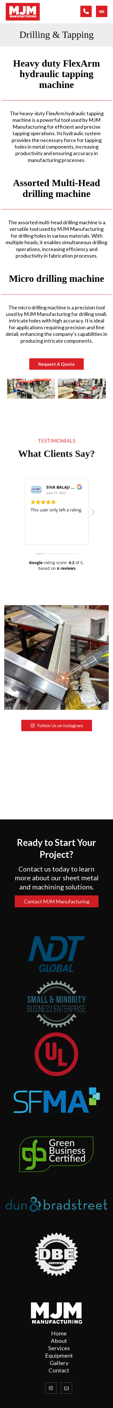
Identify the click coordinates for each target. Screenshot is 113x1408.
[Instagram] (50, 1388)
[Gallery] (59, 1362)
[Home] (59, 1333)
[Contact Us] (59, 1355)
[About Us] (59, 1340)
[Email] (66, 1388)
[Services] (59, 1348)
